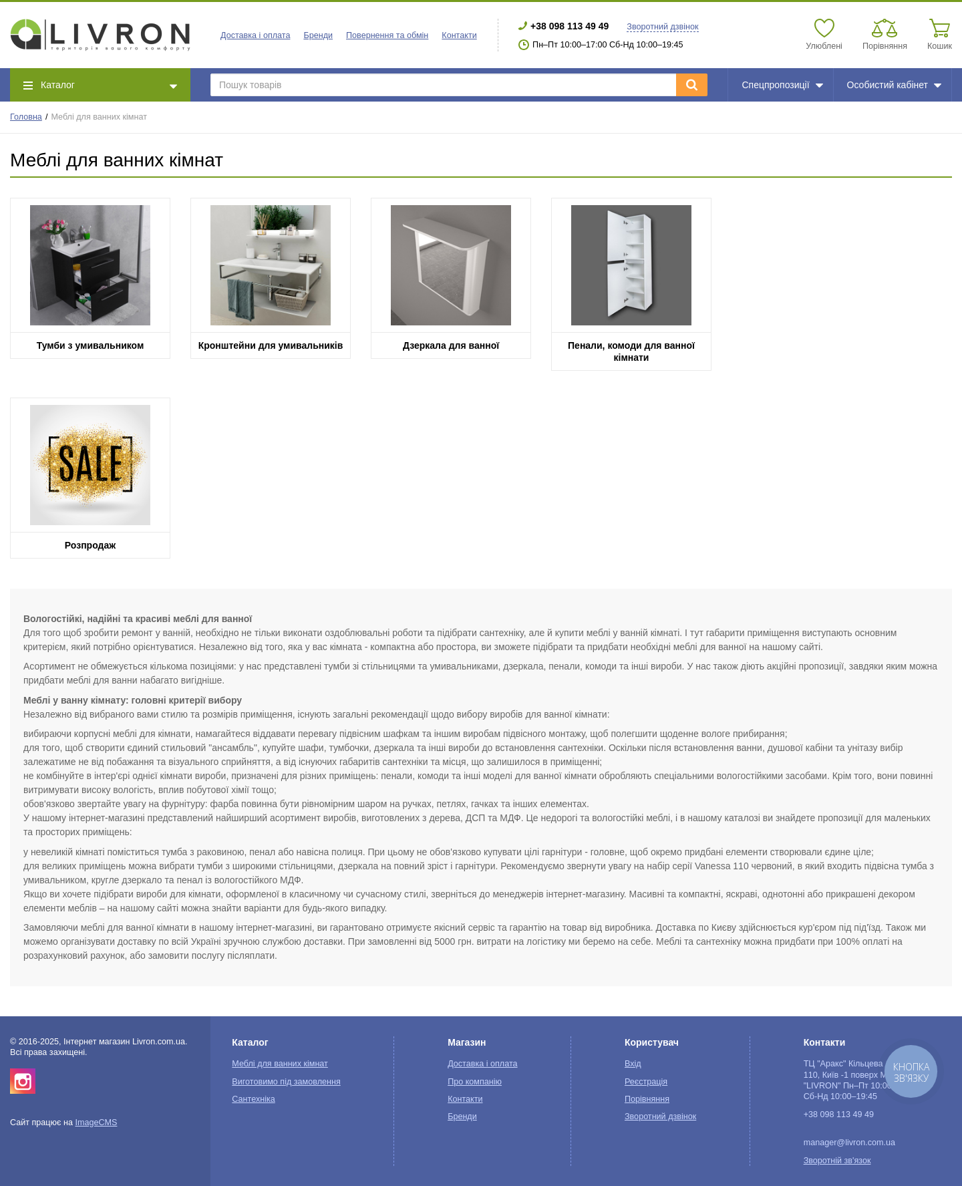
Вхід (633, 1063)
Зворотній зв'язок (837, 1160)
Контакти (459, 35)
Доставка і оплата (255, 35)
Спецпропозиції (782, 85)
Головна (26, 117)
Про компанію (475, 1081)
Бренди (318, 35)
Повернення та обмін (387, 35)
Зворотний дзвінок (662, 26)
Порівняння (647, 1099)
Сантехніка (253, 1099)
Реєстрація (646, 1081)
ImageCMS (96, 1122)
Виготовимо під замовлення (286, 1081)
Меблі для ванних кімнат (280, 1063)
